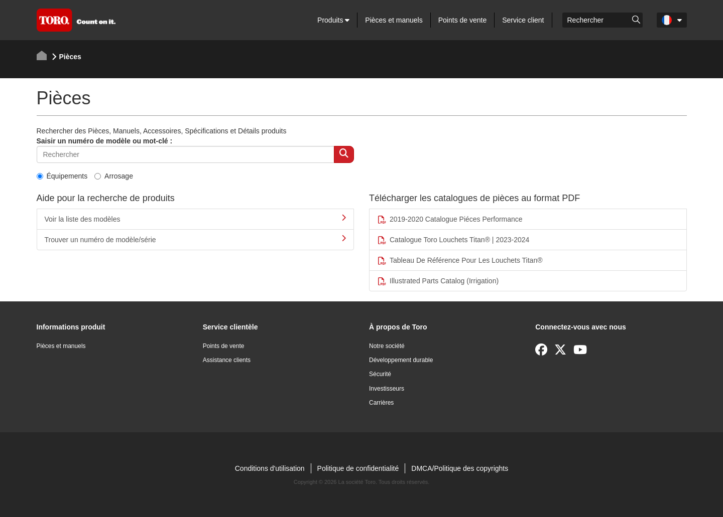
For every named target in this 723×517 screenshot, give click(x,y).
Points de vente (462, 20)
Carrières (381, 402)
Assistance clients (227, 360)
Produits (333, 20)
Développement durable (401, 360)
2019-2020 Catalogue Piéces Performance (450, 219)
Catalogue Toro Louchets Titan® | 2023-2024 (453, 240)
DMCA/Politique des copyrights (459, 468)
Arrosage (113, 176)
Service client (523, 20)
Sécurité (380, 374)
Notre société (387, 346)
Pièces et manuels (393, 20)
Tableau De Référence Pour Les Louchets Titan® (460, 260)
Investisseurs (386, 388)
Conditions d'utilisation (270, 468)
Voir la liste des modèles (195, 218)
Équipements (62, 176)
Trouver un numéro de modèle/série (195, 239)
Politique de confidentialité (358, 468)
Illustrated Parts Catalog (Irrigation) (438, 281)
